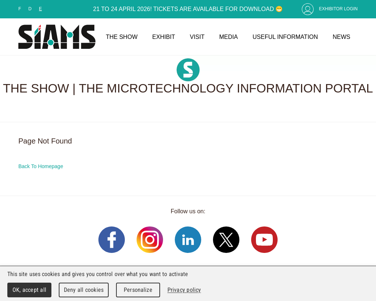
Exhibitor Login (338, 8)
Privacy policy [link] (184, 289)
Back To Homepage (40, 166)
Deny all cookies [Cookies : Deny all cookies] (84, 289)
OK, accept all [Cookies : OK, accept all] (29, 289)
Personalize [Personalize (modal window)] (138, 289)
